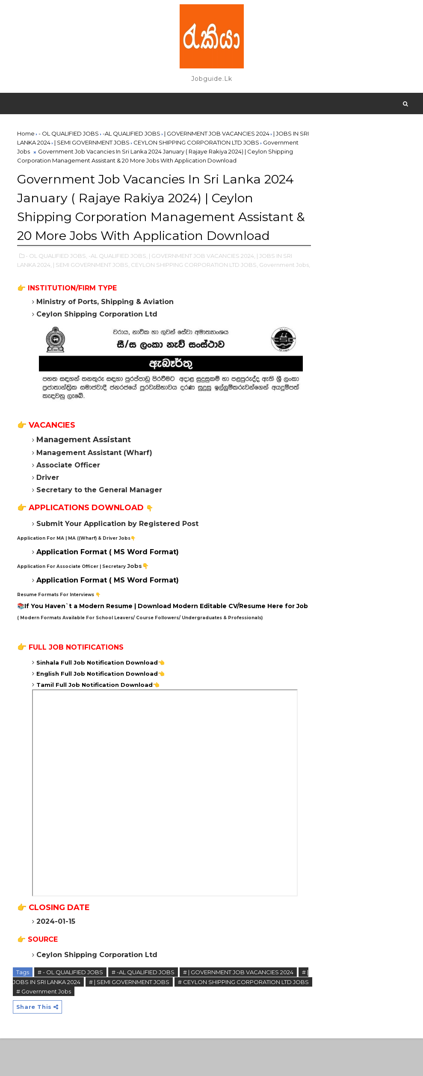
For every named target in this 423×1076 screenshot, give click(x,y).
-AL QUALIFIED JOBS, (118, 280)
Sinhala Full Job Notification (80, 698)
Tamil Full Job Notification (77, 721)
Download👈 (144, 698)
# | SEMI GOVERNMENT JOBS (158, 1018)
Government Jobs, (42, 298)
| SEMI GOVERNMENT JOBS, (101, 289)
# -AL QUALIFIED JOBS (143, 1008)
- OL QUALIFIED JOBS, (56, 280)
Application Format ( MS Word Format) (107, 577)
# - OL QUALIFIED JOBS (70, 1008)
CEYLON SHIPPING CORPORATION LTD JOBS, (204, 289)
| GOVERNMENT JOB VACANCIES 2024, (202, 280)
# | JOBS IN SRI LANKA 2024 (72, 1018)
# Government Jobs (121, 1027)
